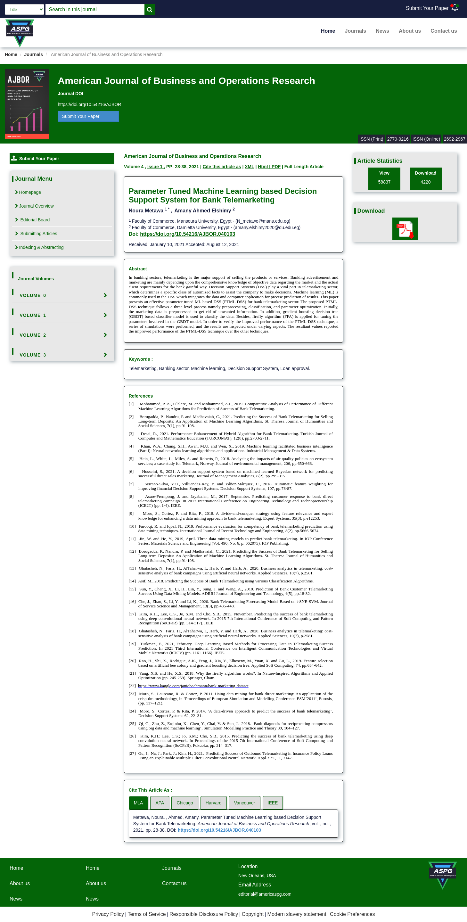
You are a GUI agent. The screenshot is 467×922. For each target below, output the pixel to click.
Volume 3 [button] (33, 355)
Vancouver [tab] (244, 802)
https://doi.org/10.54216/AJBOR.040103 (187, 234)
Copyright (253, 914)
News (382, 31)
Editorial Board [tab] (32, 219)
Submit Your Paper (427, 8)
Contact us (443, 31)
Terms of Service (146, 914)
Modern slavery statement (296, 914)
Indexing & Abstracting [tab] (39, 247)
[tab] (62, 295)
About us (410, 31)
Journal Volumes (36, 278)
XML (249, 166)
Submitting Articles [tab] (36, 233)
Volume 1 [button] (33, 315)
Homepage (28, 192)
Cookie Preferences (352, 914)
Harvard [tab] (214, 802)
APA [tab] (159, 802)
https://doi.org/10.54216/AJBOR (89, 104)
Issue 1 (155, 166)
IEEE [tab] (273, 802)
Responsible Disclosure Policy (203, 914)
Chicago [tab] (184, 802)
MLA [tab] (138, 802)
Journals (355, 31)
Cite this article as (222, 166)
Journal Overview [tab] (34, 206)
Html (263, 166)
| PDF (275, 166)
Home (328, 31)
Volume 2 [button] (33, 335)
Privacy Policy (108, 914)
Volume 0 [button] (33, 295)
